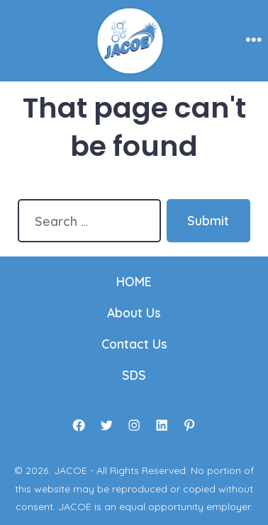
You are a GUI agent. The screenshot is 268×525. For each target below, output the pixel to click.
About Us (134, 312)
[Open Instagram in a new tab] (134, 425)
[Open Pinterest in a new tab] (189, 425)
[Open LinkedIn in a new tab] (162, 425)
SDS (134, 375)
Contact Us (134, 343)
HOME (134, 281)
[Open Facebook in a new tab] (79, 425)
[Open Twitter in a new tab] (106, 425)
